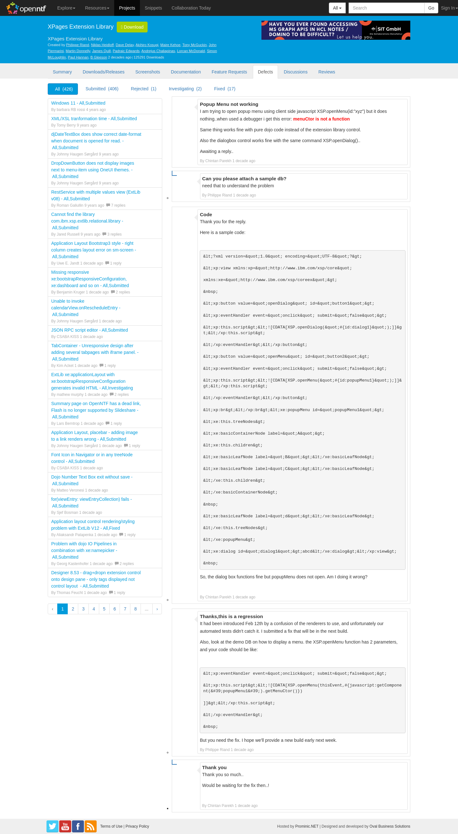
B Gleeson (98, 57)
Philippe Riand (77, 45)
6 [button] (115, 608)
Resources (97, 7)
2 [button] (73, 608)
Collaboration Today (191, 7)
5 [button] (104, 608)
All (337, 7)
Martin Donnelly (78, 51)
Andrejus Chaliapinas (158, 51)
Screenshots (147, 71)
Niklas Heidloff (102, 45)
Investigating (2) (185, 88)
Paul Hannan (78, 57)
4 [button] (94, 608)
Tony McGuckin (195, 45)
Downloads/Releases (104, 71)
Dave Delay (125, 45)
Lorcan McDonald (191, 51)
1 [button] (62, 608)
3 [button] (83, 608)
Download (132, 27)
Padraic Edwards (126, 51)
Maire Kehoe (170, 45)
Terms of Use (111, 826)
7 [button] (125, 608)
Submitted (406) (102, 88)
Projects (127, 7)
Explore (66, 7)
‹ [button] (52, 608)
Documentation (186, 71)
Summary (62, 71)
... (147, 608)
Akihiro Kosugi (146, 45)
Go (431, 7)
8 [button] (135, 608)
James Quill (101, 51)
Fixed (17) (224, 88)
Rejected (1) (143, 88)
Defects (265, 71)
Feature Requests (229, 71)
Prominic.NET (306, 826)
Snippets (153, 7)
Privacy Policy (137, 826)
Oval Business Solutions (390, 826)
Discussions (296, 71)
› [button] (157, 608)
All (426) (64, 89)
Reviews (326, 71)
